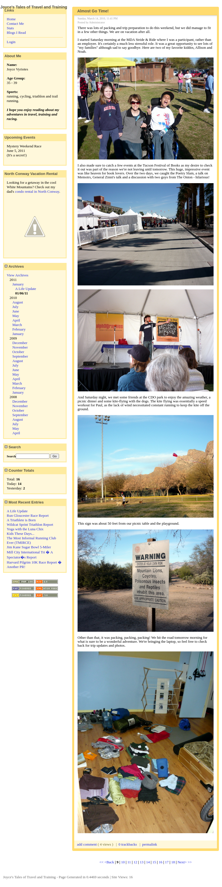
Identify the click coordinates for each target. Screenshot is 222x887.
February (19, 329)
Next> (183, 862)
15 (154, 862)
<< (102, 862)
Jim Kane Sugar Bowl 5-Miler (29, 547)
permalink (149, 844)
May (15, 316)
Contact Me (15, 23)
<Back (110, 862)
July (15, 307)
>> (190, 862)
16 (160, 862)
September (20, 356)
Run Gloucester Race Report (28, 515)
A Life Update (25, 289)
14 (148, 862)
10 (123, 862)
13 (142, 862)
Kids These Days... (20, 533)
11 (129, 862)
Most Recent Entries (24, 502)
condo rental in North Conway (37, 191)
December (19, 343)
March (17, 325)
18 (173, 862)
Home (11, 19)
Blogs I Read (16, 32)
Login (11, 42)
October (18, 352)
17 (167, 862)
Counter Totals (19, 470)
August (17, 302)
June (15, 311)
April (16, 320)
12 (135, 862)
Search (12, 447)
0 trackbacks (128, 844)
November (20, 347)
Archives (14, 266)
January (18, 284)
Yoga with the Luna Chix (25, 529)
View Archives (17, 275)
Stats (10, 28)
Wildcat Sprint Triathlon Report (30, 524)
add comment (87, 844)
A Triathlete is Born (21, 520)
